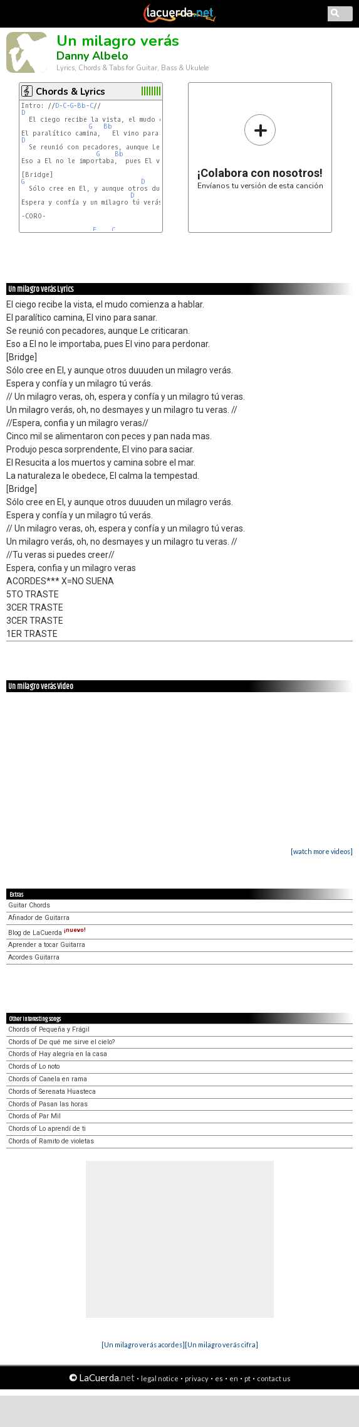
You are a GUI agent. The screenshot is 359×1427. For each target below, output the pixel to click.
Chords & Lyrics (70, 91)
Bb (81, 106)
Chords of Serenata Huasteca (52, 1092)
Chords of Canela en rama (47, 1079)
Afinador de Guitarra (39, 918)
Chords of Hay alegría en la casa (57, 1054)
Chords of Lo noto (34, 1066)
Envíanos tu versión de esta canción (260, 151)
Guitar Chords (29, 905)
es (219, 1378)
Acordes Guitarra (34, 957)
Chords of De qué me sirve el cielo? (61, 1042)
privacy (197, 1378)
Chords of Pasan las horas (48, 1104)
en (233, 1378)
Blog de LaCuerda (47, 933)
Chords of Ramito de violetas (51, 1141)
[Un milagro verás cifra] (221, 1344)
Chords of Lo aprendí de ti (47, 1129)
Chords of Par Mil (34, 1116)
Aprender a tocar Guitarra (46, 945)
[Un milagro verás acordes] (143, 1344)
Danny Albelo (92, 55)
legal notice (160, 1378)
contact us (274, 1378)
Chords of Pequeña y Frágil (49, 1029)
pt (247, 1378)
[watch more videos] (322, 851)
